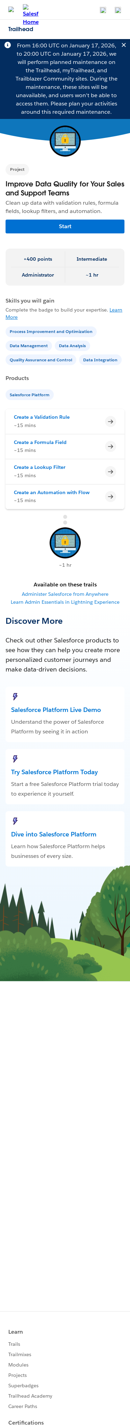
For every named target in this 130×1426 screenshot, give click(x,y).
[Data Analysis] (73, 345)
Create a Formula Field (40, 442)
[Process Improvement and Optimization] (52, 331)
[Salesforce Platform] (30, 394)
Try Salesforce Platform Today (54, 772)
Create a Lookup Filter (39, 467)
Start (65, 226)
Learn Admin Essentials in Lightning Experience (65, 602)
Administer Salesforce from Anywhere (65, 594)
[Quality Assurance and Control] (42, 359)
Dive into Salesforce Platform (53, 834)
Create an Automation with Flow (51, 492)
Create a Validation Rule (42, 417)
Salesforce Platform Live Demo (56, 710)
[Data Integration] (101, 359)
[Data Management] (29, 345)
